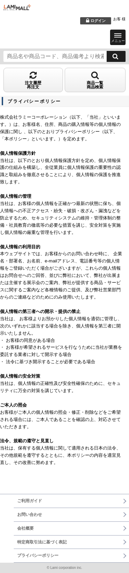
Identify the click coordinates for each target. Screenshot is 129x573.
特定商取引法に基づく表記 (42, 542)
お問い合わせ (29, 514)
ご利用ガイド (29, 500)
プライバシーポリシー (37, 555)
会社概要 (25, 528)
